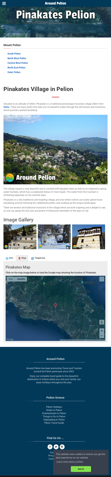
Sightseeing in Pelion (54, 419)
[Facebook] (50, 446)
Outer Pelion (14, 72)
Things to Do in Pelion (54, 416)
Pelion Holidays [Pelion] (54, 407)
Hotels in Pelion (54, 410)
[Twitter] (56, 446)
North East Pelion (16, 67)
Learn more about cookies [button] (69, 461)
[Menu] (4, 3)
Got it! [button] (81, 469)
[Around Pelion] (55, 3)
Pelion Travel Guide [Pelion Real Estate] (54, 423)
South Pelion (14, 53)
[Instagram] (62, 446)
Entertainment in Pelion (54, 413)
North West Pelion (17, 58)
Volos (6, 107)
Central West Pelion (18, 63)
